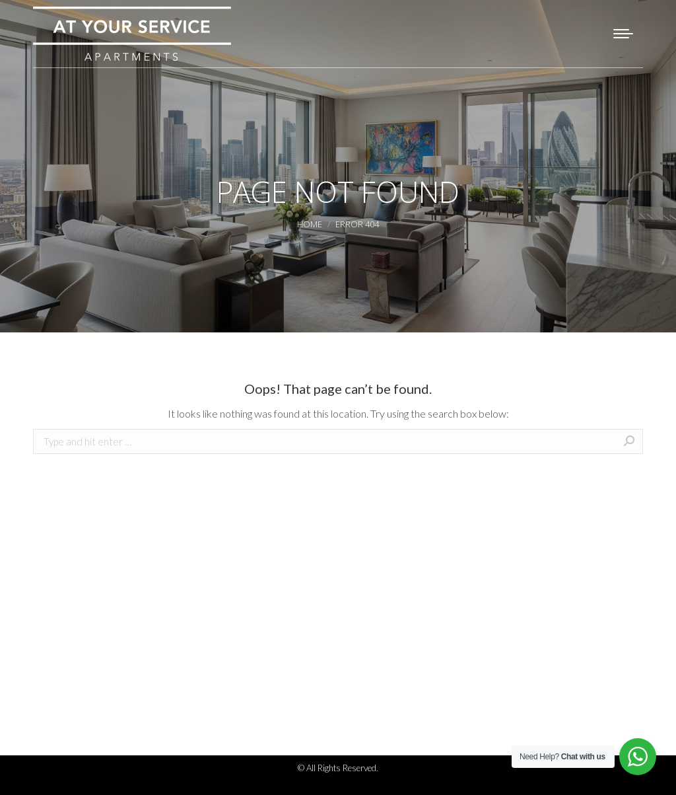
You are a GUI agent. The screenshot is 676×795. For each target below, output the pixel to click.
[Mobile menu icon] (623, 33)
